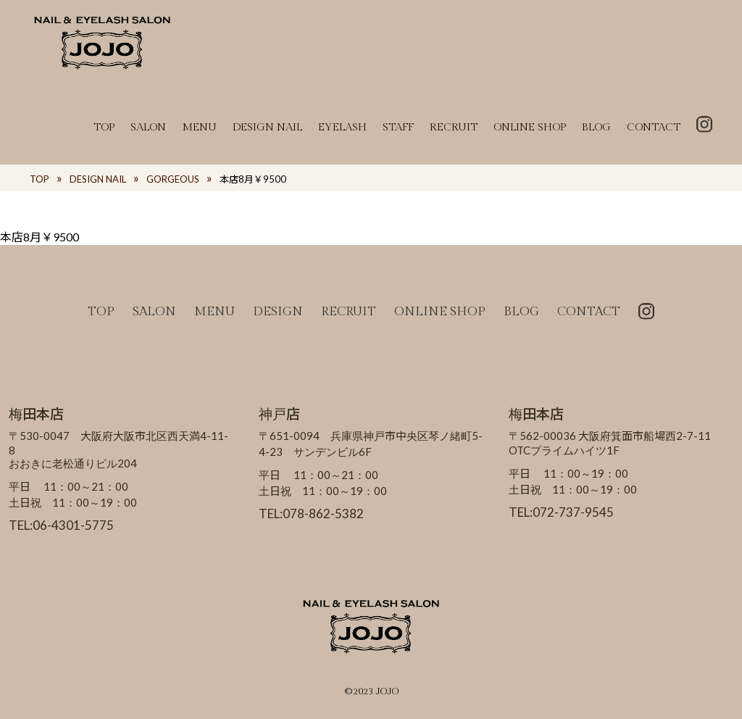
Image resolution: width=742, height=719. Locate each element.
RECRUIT (454, 127)
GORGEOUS (172, 179)
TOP (103, 127)
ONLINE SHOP (529, 127)
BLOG (596, 127)
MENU (199, 127)
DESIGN (278, 311)
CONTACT (653, 127)
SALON (148, 127)
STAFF (398, 127)
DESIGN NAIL (267, 127)
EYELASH (342, 127)
